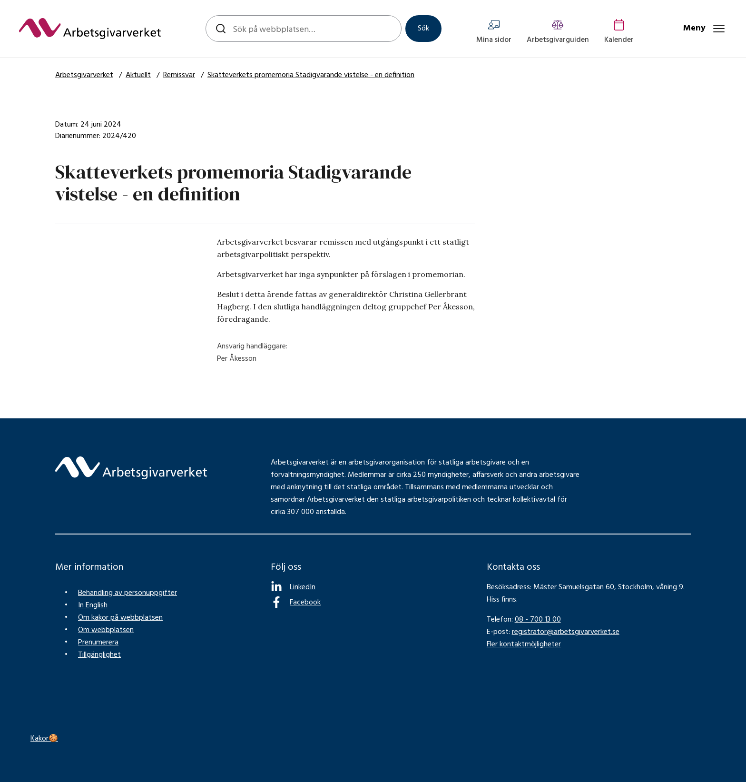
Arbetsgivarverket (84, 75)
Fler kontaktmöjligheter (524, 644)
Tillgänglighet (99, 655)
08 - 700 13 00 (538, 620)
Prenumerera (98, 642)
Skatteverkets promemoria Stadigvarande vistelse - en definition (310, 75)
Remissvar (179, 75)
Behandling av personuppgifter (127, 593)
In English (93, 605)
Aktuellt (138, 75)
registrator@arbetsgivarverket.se (565, 632)
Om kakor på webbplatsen (120, 618)
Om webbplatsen (106, 630)
